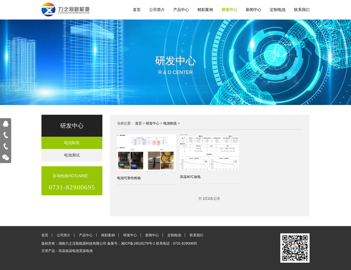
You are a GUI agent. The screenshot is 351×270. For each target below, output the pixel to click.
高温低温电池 (68, 251)
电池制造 (72, 143)
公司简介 (157, 10)
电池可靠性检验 (129, 178)
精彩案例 (205, 10)
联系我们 (302, 10)
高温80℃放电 (190, 177)
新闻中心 (253, 10)
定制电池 (277, 10)
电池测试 (72, 155)
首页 (137, 10)
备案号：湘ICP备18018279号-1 (131, 243)
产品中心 (181, 10)
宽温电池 (86, 251)
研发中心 (229, 10)
